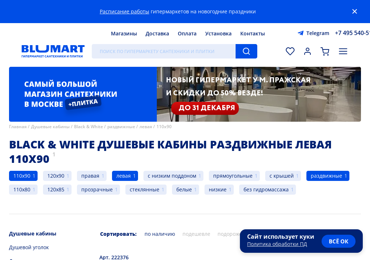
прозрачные (97, 189)
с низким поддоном (172, 175)
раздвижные (121, 127)
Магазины (124, 33)
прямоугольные (233, 175)
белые (184, 189)
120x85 (55, 189)
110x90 (164, 127)
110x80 (21, 189)
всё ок (338, 241)
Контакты (252, 33)
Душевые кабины (50, 127)
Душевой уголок (29, 247)
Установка (218, 33)
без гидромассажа (266, 189)
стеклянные (144, 189)
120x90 (55, 175)
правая (90, 175)
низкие (218, 189)
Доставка (157, 33)
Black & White (88, 127)
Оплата (187, 33)
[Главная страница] (53, 51)
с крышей (282, 175)
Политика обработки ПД (277, 243)
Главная (18, 127)
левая (145, 127)
